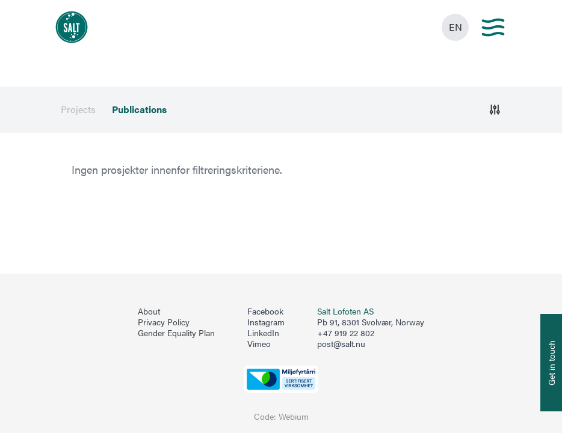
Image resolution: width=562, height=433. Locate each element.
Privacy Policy (164, 322)
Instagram (266, 322)
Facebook (265, 311)
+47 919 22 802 (345, 333)
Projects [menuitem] (78, 109)
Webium (294, 416)
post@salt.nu (341, 343)
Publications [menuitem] (139, 109)
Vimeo (259, 344)
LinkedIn (263, 333)
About (149, 311)
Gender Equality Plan (176, 333)
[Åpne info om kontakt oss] (551, 362)
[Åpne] (495, 110)
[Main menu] (493, 27)
